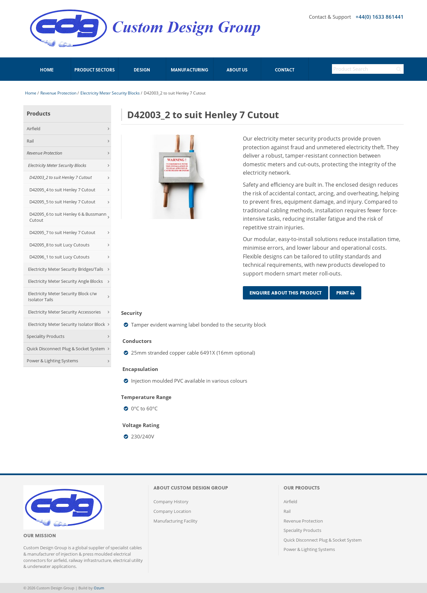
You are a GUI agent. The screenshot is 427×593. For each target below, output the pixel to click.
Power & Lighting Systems (68, 361)
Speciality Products (68, 336)
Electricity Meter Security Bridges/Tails (68, 269)
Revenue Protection (58, 93)
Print (345, 292)
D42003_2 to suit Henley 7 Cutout (69, 177)
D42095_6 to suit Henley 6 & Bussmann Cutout (69, 217)
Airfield (68, 129)
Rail (68, 141)
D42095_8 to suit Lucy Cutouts (69, 245)
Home (30, 93)
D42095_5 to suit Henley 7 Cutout (69, 202)
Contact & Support (330, 16)
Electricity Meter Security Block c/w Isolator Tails (68, 296)
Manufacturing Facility (175, 521)
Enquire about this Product (286, 292)
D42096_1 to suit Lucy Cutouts (69, 257)
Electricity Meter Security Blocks (110, 93)
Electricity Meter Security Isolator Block (68, 324)
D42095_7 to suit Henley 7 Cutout (69, 232)
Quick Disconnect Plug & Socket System (68, 349)
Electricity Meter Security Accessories (68, 312)
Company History (170, 502)
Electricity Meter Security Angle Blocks (68, 281)
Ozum (99, 587)
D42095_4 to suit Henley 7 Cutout (69, 190)
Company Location (172, 511)
